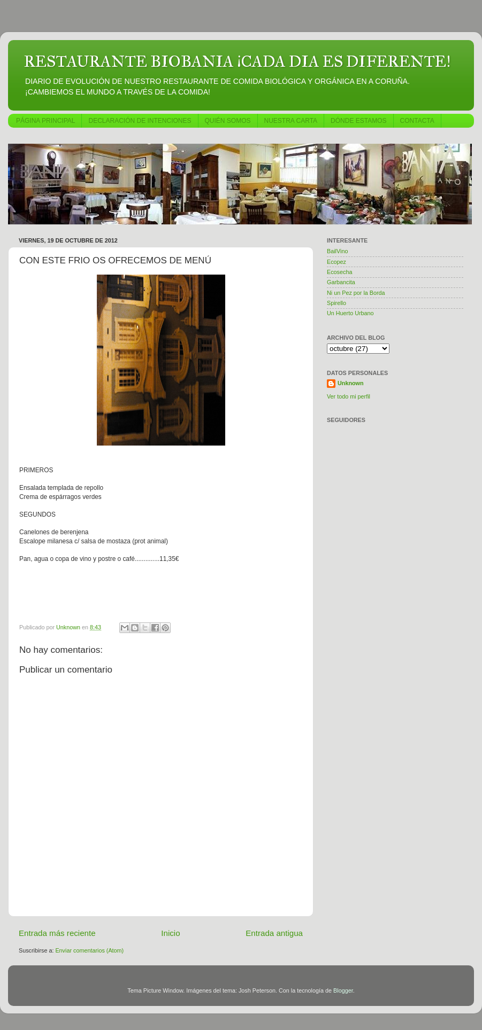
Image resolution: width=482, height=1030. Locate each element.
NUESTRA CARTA (291, 120)
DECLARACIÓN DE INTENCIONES (139, 120)
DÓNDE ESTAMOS (358, 120)
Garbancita (341, 282)
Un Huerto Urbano (350, 313)
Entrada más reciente (57, 933)
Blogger (343, 990)
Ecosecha (339, 272)
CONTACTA (417, 120)
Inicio (170, 933)
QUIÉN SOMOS (228, 120)
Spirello (336, 303)
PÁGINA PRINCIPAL (45, 120)
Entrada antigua (274, 933)
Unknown (351, 383)
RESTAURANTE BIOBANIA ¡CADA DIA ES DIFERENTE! (237, 61)
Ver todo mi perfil (348, 396)
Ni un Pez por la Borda (356, 293)
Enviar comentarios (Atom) (89, 950)
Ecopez (336, 262)
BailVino (337, 251)
